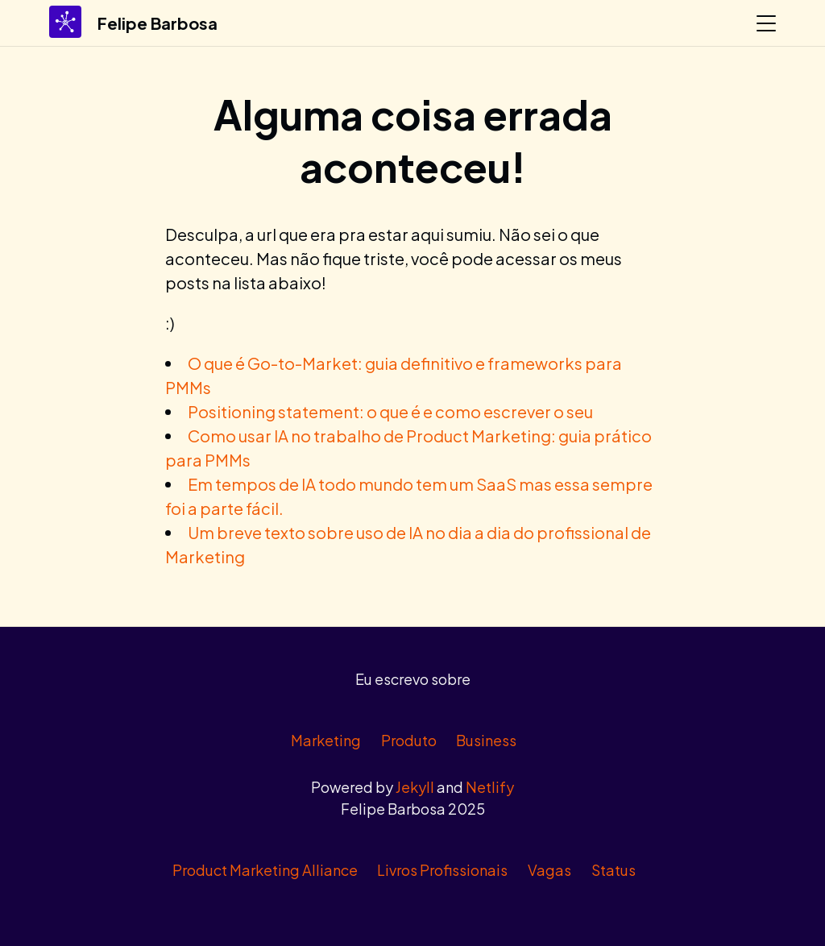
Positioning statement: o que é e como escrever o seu (390, 411)
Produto (409, 740)
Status (613, 870)
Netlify (490, 787)
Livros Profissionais (442, 870)
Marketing (326, 740)
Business (486, 740)
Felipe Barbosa (157, 23)
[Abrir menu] (766, 23)
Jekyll (415, 787)
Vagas (549, 870)
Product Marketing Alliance (265, 870)
